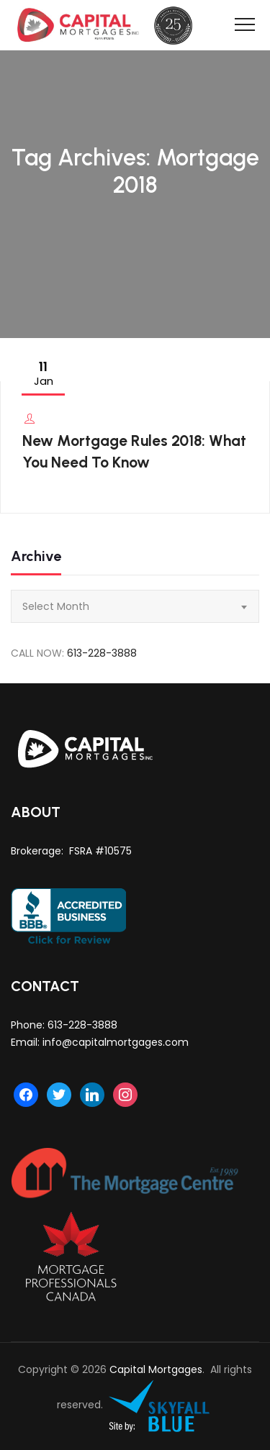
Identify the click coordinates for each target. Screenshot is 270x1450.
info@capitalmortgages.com (115, 1042)
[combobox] (135, 606)
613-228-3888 (102, 653)
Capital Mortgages (155, 1369)
